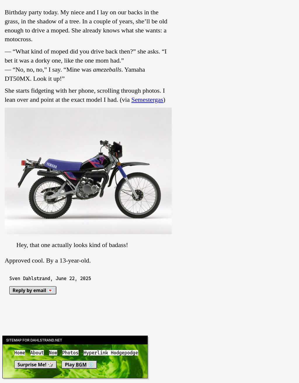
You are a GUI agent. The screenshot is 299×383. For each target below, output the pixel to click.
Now (53, 353)
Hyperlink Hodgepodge (111, 353)
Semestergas (147, 99)
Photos (70, 353)
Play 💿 (79, 364)
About (37, 353)
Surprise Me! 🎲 (35, 364)
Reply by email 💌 (33, 290)
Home (19, 353)
